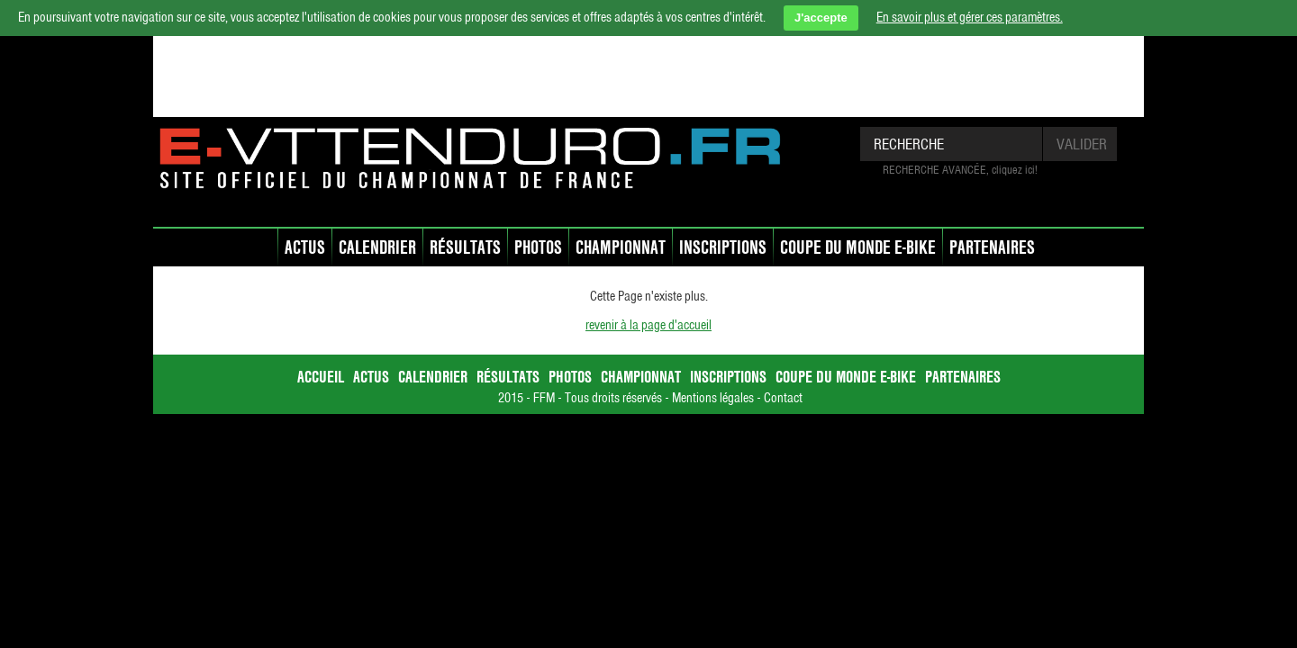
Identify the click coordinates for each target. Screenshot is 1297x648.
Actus (305, 247)
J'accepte (821, 17)
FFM (544, 398)
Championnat (621, 247)
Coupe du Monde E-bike (858, 247)
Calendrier (377, 247)
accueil (267, 249)
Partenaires (992, 247)
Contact (783, 398)
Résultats (465, 247)
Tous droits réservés (613, 398)
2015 (510, 398)
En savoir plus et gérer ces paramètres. (969, 17)
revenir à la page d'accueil (648, 325)
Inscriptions (722, 247)
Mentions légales (713, 398)
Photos (538, 247)
